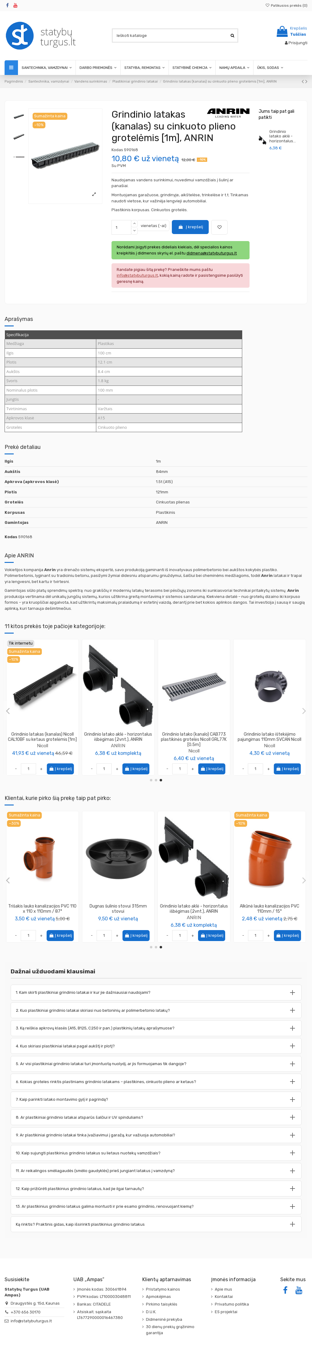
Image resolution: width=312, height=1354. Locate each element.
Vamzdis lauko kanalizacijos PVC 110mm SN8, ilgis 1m (269, 909)
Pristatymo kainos (163, 1289)
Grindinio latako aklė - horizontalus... (282, 136)
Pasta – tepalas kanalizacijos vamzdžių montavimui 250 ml (42, 909)
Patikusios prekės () (286, 5)
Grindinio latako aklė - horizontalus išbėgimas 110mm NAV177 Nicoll (194, 737)
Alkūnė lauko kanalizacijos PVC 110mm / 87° (194, 909)
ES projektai (226, 1312)
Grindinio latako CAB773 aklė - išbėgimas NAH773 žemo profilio (42, 737)
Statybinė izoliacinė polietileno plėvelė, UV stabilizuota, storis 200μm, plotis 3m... (118, 911)
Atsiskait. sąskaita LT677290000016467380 (100, 1315)
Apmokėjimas (158, 1296)
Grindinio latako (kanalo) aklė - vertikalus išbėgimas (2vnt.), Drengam (118, 739)
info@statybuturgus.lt (31, 1321)
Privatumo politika (232, 1304)
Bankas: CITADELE (94, 1304)
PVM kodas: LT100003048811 (104, 1296)
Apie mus (223, 1289)
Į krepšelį (190, 227)
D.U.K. (151, 1312)
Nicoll (42, 745)
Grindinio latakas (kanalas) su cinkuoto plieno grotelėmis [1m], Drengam (269, 739)
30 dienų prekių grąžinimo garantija (170, 1329)
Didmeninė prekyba (164, 1319)
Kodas (117, 149)
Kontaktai (224, 1296)
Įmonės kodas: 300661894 (101, 1289)
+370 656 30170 (26, 1312)
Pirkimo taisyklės (161, 1304)
